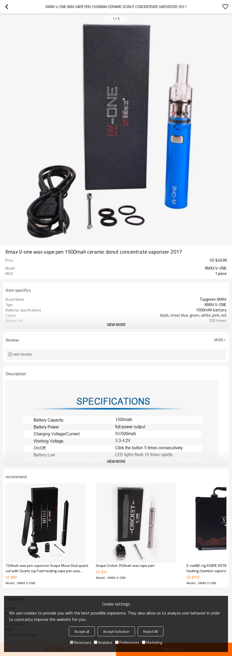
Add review (23, 354)
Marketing (152, 642)
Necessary (80, 642)
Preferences (127, 642)
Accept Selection (116, 631)
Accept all (81, 631)
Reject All (150, 631)
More (218, 340)
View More (116, 324)
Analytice (103, 642)
